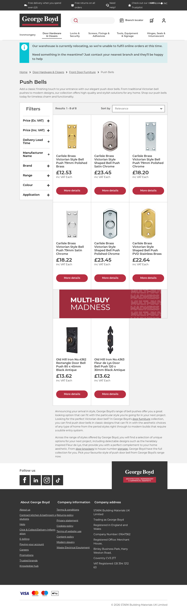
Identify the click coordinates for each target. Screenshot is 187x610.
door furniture (141, 418)
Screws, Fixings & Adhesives (99, 34)
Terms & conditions (68, 509)
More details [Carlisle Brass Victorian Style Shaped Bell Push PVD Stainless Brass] (148, 278)
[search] (92, 20)
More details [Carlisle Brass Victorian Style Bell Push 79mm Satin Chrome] (72, 278)
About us (25, 509)
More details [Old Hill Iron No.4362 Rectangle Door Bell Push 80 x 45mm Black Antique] (72, 394)
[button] (138, 108)
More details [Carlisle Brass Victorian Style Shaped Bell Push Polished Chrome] (110, 278)
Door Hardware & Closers (52, 34)
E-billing (24, 538)
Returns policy (65, 515)
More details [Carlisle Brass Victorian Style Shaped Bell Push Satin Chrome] (110, 191)
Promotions (26, 555)
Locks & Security (75, 34)
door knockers (85, 448)
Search (75, 20)
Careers (24, 549)
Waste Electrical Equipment (73, 547)
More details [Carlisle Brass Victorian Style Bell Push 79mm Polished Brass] (72, 191)
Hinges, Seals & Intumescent (156, 34)
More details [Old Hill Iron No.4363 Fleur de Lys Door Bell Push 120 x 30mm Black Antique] (110, 394)
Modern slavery (66, 542)
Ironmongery (28, 35)
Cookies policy (65, 525)
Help (22, 524)
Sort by (105, 108)
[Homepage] (139, 475)
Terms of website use (69, 531)
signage (123, 448)
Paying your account (32, 544)
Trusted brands (29, 560)
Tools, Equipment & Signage (127, 34)
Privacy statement (67, 520)
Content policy (65, 536)
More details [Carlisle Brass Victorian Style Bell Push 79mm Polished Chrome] (148, 191)
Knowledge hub (29, 565)
